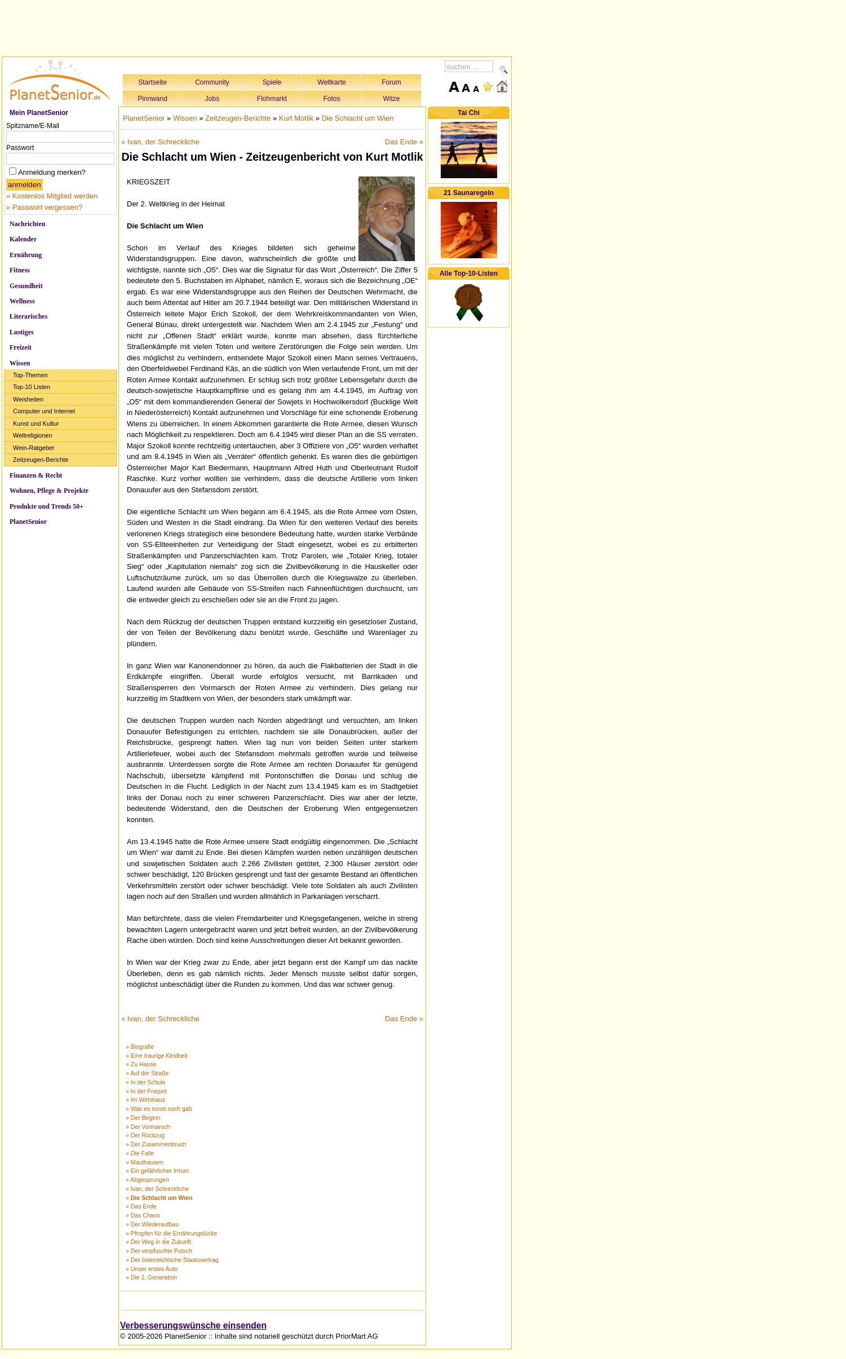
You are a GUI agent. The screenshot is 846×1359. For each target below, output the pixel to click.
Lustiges (22, 332)
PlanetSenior (28, 522)
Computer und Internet (44, 411)
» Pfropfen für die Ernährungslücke (171, 1233)
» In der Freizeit (146, 1091)
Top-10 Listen (31, 386)
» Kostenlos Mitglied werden (52, 196)
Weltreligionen (32, 435)
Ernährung (26, 255)
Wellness (22, 301)
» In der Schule (146, 1082)
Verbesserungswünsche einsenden (193, 1325)
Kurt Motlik (296, 118)
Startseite (152, 82)
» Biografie (140, 1046)
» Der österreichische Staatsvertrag (172, 1259)
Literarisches (28, 316)
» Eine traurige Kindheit (156, 1055)
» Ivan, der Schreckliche (157, 1188)
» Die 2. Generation (151, 1277)
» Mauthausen (144, 1162)
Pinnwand (152, 99)
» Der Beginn (143, 1117)
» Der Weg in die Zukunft (158, 1241)
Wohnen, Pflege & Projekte (49, 491)
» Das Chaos (143, 1215)
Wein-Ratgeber (34, 447)
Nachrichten (27, 224)
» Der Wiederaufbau (152, 1224)
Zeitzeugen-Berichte (40, 459)
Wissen (20, 363)
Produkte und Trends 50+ (46, 506)
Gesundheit (26, 286)
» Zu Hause (141, 1064)
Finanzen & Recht (36, 475)
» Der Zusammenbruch (156, 1144)
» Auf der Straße (147, 1073)
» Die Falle (140, 1153)
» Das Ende (141, 1206)
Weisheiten (28, 399)
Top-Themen (30, 375)
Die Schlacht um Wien (358, 118)
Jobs (212, 99)
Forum (391, 82)
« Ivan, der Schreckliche (160, 142)
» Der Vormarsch (148, 1126)
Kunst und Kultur (36, 423)
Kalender (23, 239)
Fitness (20, 270)
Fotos (331, 99)
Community (212, 82)
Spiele (272, 82)
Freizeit (21, 347)
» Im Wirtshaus (145, 1099)
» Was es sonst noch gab (159, 1108)
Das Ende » (404, 142)
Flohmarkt (272, 99)
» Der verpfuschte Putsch (159, 1250)
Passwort (20, 148)
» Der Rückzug (145, 1135)
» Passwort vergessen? (44, 207)
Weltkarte (331, 82)
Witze (391, 99)
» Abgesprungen (147, 1179)
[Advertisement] (257, 26)
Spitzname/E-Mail (32, 126)
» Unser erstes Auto (152, 1268)
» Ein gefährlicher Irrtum (157, 1170)
